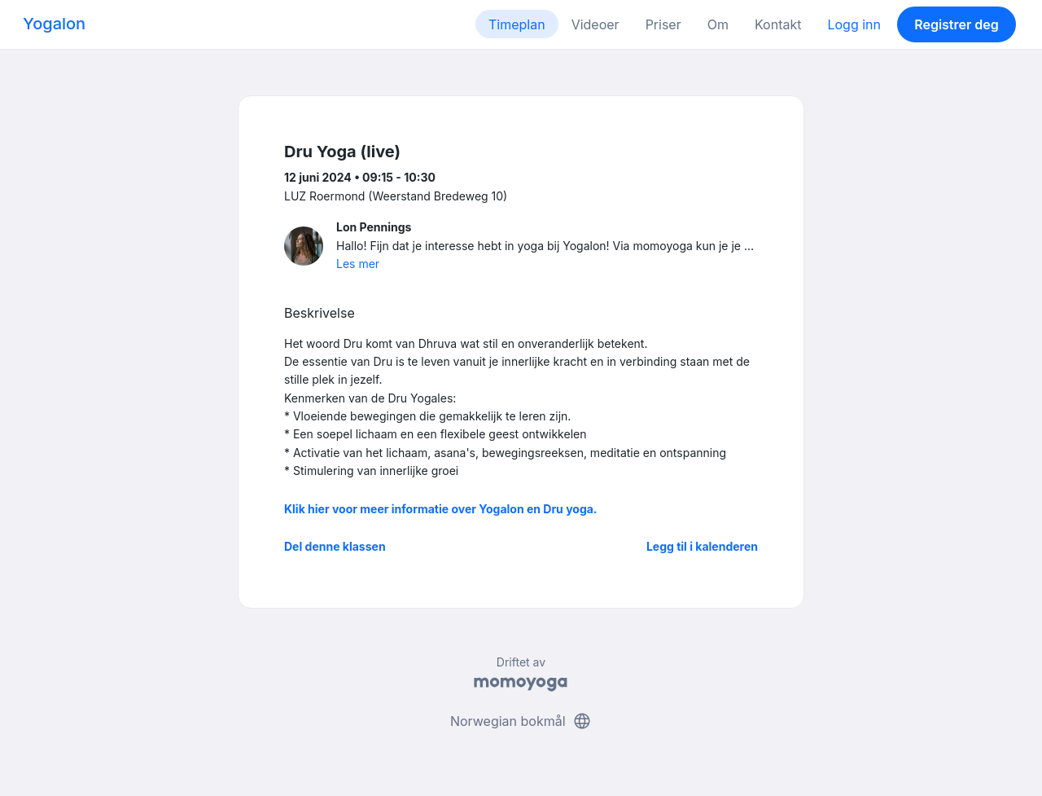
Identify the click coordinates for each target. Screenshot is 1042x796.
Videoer (595, 24)
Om (718, 24)
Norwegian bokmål (521, 721)
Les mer (357, 263)
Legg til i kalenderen (702, 546)
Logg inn (854, 24)
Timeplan (516, 24)
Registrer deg (956, 24)
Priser (663, 24)
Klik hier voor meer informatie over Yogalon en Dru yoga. (441, 509)
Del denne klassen (335, 546)
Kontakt (778, 24)
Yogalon (54, 23)
